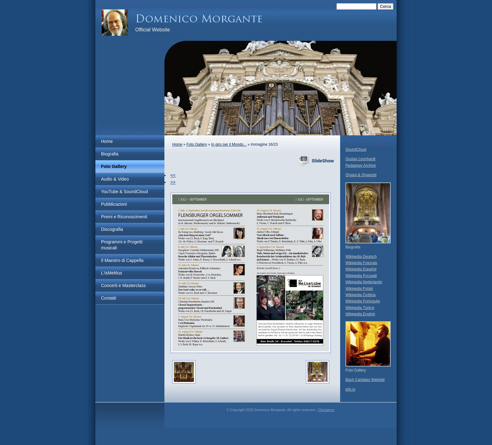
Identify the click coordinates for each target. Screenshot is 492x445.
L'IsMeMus (111, 272)
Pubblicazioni (114, 204)
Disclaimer (326, 410)
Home (107, 141)
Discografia (112, 229)
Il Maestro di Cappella (122, 260)
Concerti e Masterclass (123, 285)
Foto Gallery (114, 166)
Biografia (109, 153)
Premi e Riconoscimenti (124, 216)
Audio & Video (115, 179)
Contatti (108, 298)
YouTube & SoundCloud (124, 191)
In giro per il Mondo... (229, 144)
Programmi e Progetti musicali (121, 244)
